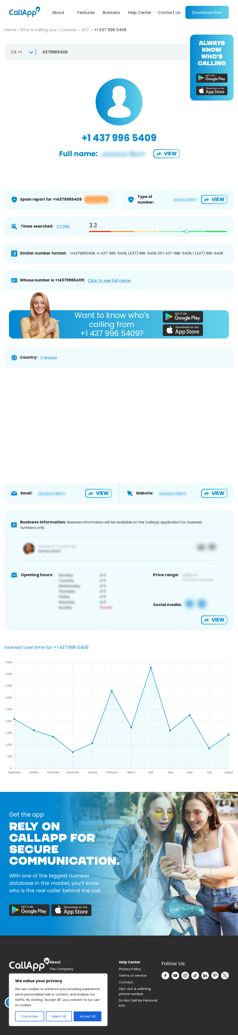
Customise (29, 1016)
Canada (68, 30)
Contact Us (169, 12)
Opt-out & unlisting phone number (135, 991)
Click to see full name (109, 280)
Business (111, 12)
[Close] (104, 976)
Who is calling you (38, 30)
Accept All (87, 1016)
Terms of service (133, 975)
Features (86, 12)
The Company (61, 969)
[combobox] (20, 52)
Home (10, 30)
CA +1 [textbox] (16, 52)
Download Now (207, 12)
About (58, 12)
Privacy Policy (130, 969)
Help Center (140, 12)
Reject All (59, 1016)
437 (85, 30)
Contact (126, 982)
